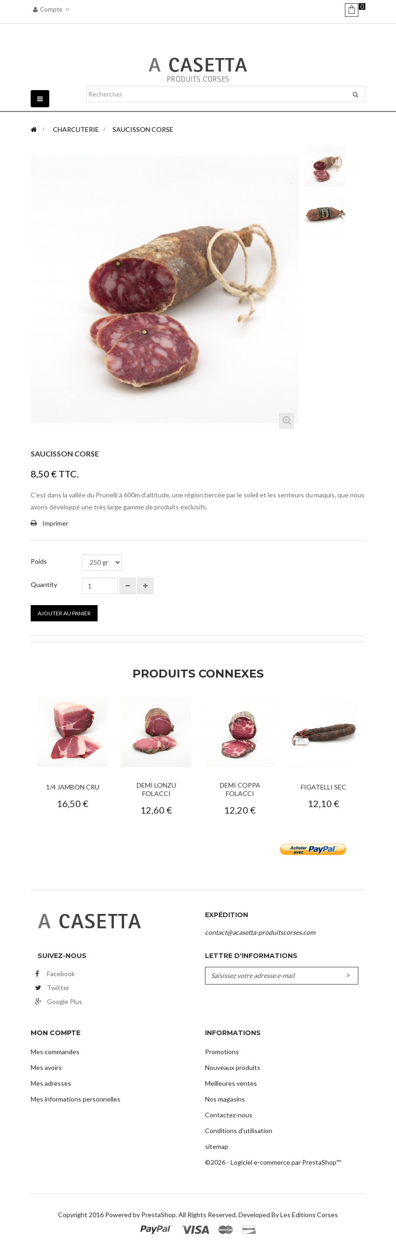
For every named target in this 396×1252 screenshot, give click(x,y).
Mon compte (55, 1033)
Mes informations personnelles (75, 1099)
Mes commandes (55, 1052)
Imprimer (55, 523)
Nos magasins (225, 1099)
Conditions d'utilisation (238, 1131)
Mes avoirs (46, 1067)
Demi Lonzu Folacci (156, 789)
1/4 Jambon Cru (72, 787)
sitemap (216, 1146)
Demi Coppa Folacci (240, 789)
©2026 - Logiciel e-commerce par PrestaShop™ (273, 1162)
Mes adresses (51, 1083)
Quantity (44, 584)
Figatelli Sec (323, 787)
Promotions (222, 1052)
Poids (39, 561)
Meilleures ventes (231, 1083)
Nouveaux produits (232, 1067)
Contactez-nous (228, 1115)
